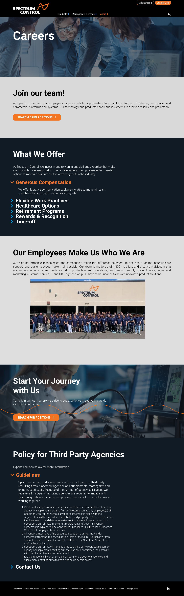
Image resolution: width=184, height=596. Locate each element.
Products (62, 14)
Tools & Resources (48, 589)
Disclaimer (89, 589)
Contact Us (162, 2)
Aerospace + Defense (84, 14)
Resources (17, 589)
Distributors (144, 2)
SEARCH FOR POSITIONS (34, 417)
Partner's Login (77, 589)
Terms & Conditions (116, 589)
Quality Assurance (31, 589)
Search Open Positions (35, 117)
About (103, 14)
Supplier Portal (63, 589)
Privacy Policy (100, 589)
